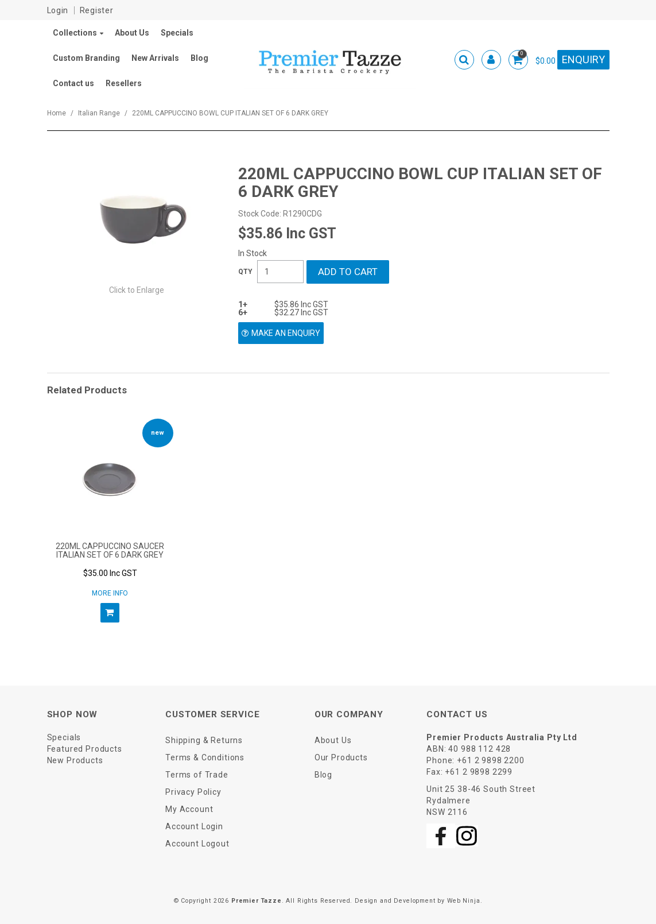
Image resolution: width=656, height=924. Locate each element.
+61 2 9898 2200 (491, 760)
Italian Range (99, 113)
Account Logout (197, 843)
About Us (132, 32)
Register (97, 10)
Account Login (194, 826)
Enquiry (583, 59)
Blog (199, 58)
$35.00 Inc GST (110, 573)
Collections (75, 32)
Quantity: (245, 271)
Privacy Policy (193, 792)
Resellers (124, 83)
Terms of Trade (196, 774)
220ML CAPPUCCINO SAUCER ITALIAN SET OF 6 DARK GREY (110, 550)
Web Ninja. (464, 900)
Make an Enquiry (285, 333)
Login (58, 10)
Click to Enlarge (136, 290)
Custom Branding (86, 58)
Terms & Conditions (204, 757)
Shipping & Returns (204, 740)
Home (56, 113)
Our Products (341, 757)
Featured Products (84, 748)
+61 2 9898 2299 (479, 771)
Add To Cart (109, 613)
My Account (189, 809)
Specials (177, 32)
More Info (110, 593)
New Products (75, 760)
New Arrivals (155, 58)
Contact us (73, 83)
